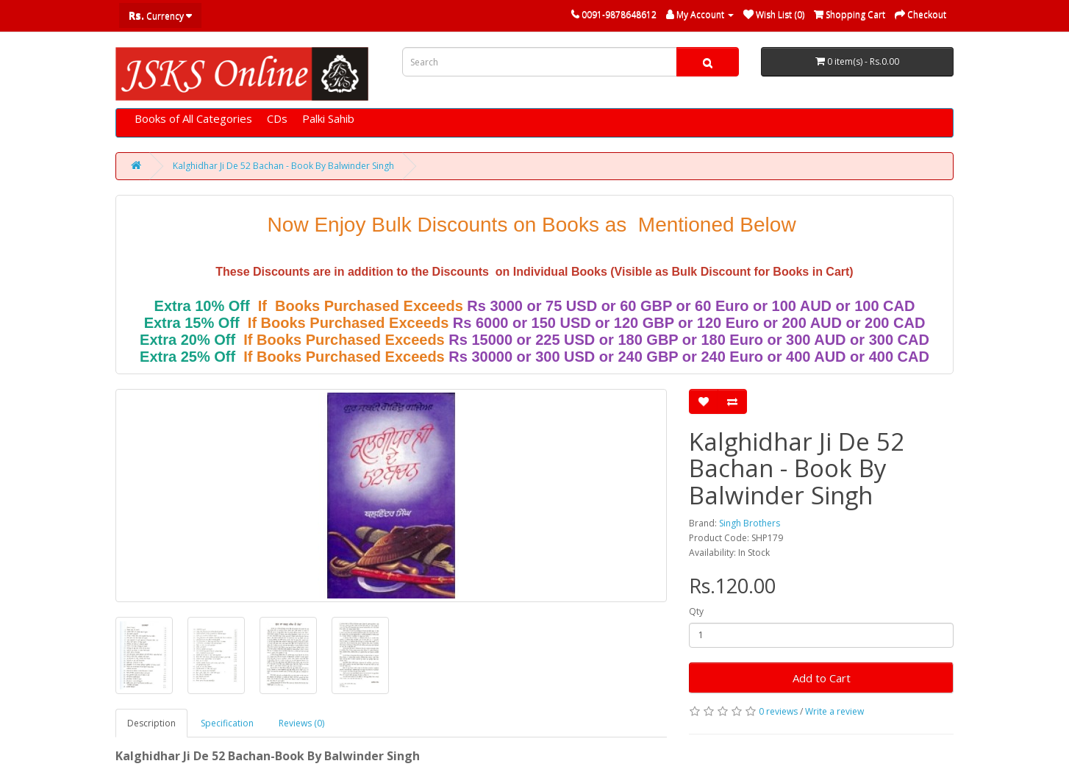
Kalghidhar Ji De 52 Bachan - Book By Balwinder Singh (283, 166)
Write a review (834, 711)
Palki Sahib (328, 118)
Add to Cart (822, 678)
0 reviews (778, 711)
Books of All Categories (193, 118)
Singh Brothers (749, 523)
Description (151, 723)
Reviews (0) (301, 723)
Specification (227, 723)
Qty (696, 611)
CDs (277, 118)
